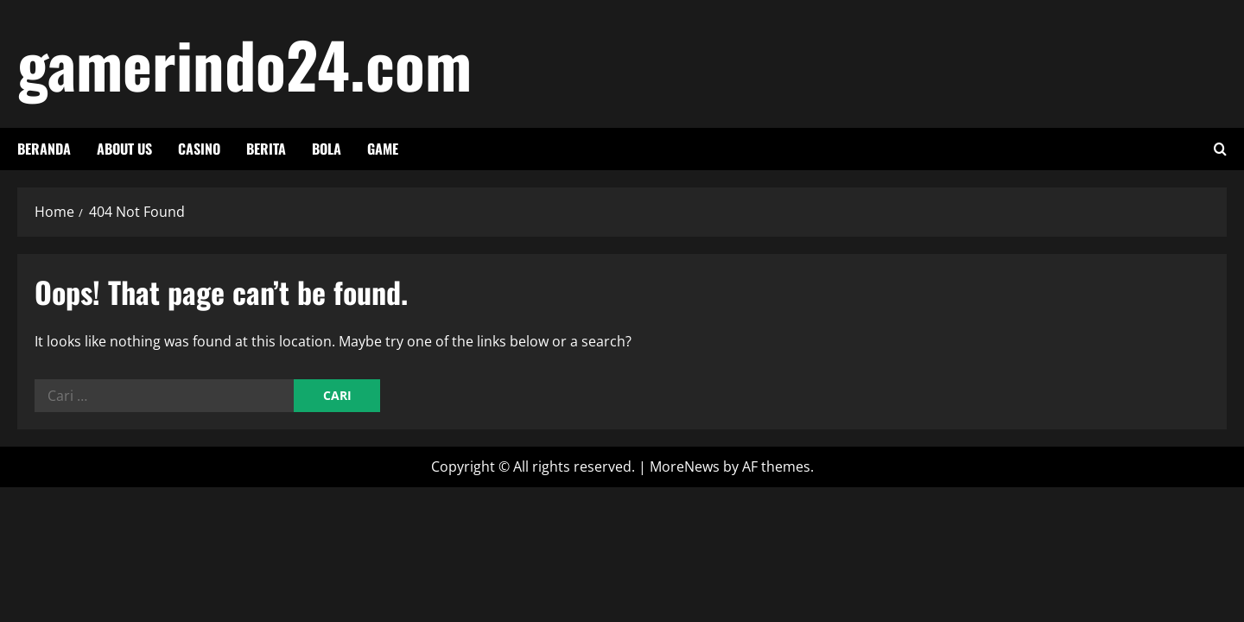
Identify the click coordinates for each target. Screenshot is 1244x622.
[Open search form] (1220, 149)
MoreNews (685, 466)
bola (326, 148)
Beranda (44, 148)
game (382, 148)
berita (266, 148)
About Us (124, 148)
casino (199, 148)
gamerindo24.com (244, 63)
